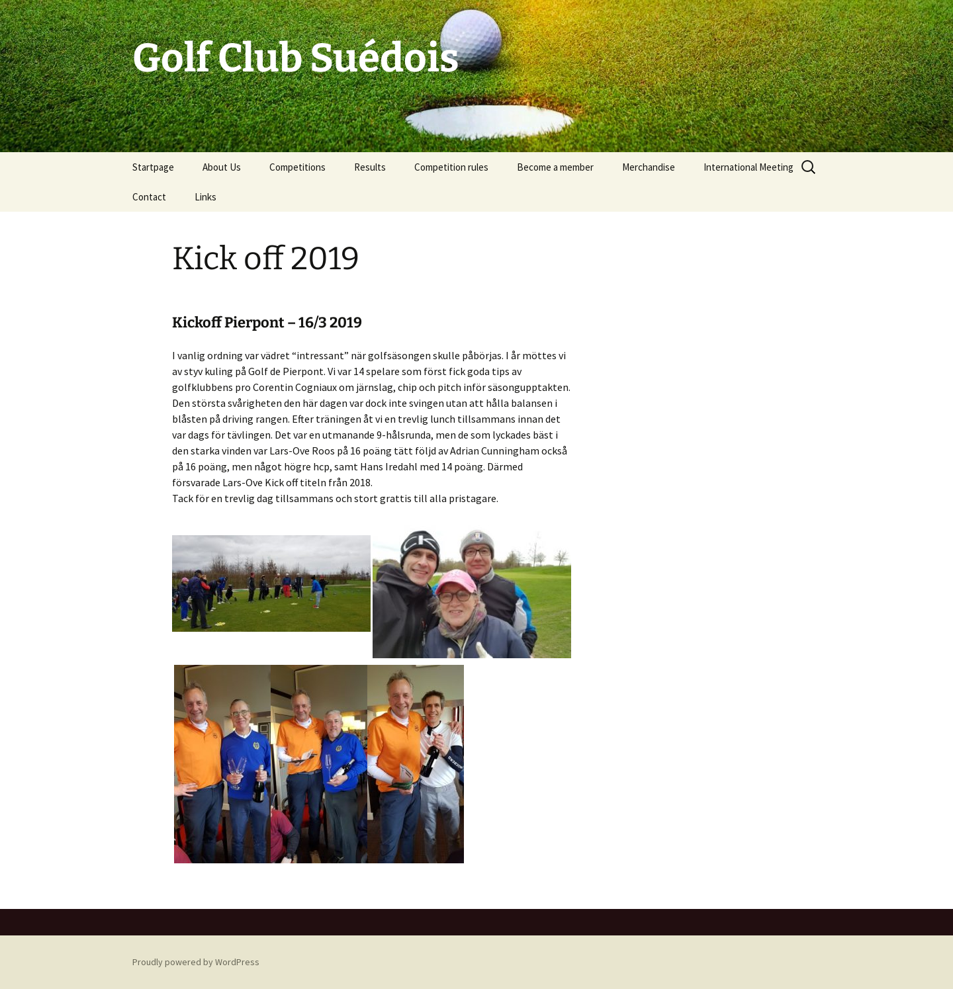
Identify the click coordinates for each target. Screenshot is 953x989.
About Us (222, 167)
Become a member (555, 167)
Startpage (153, 167)
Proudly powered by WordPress (195, 962)
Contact (149, 197)
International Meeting (748, 167)
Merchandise (648, 167)
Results (370, 167)
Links (205, 197)
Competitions (297, 167)
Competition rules (451, 167)
